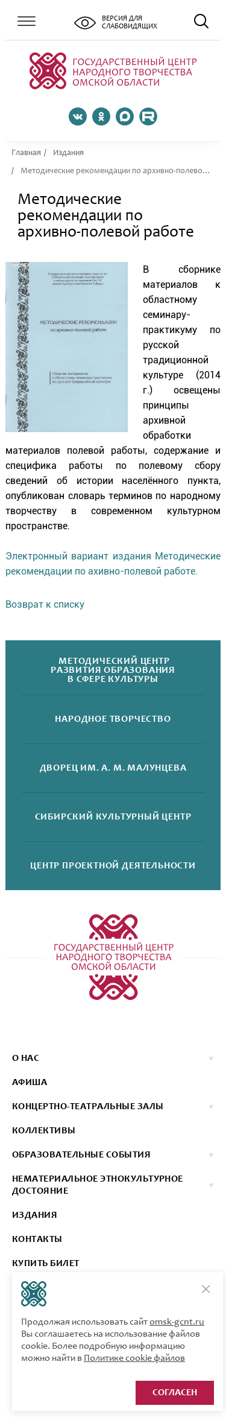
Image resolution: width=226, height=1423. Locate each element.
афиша (29, 1082)
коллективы (44, 1131)
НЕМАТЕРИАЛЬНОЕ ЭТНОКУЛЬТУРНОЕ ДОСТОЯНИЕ (97, 1185)
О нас (25, 1058)
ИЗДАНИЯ (34, 1215)
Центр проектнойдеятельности (112, 866)
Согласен (174, 1393)
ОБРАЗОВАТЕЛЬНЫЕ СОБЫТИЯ (81, 1155)
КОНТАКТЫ (37, 1239)
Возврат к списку (44, 604)
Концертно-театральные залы (87, 1107)
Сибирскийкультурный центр (113, 817)
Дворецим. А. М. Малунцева (113, 768)
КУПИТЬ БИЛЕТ (46, 1264)
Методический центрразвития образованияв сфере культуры (113, 670)
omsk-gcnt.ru (176, 1322)
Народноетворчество (113, 719)
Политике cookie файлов (134, 1358)
